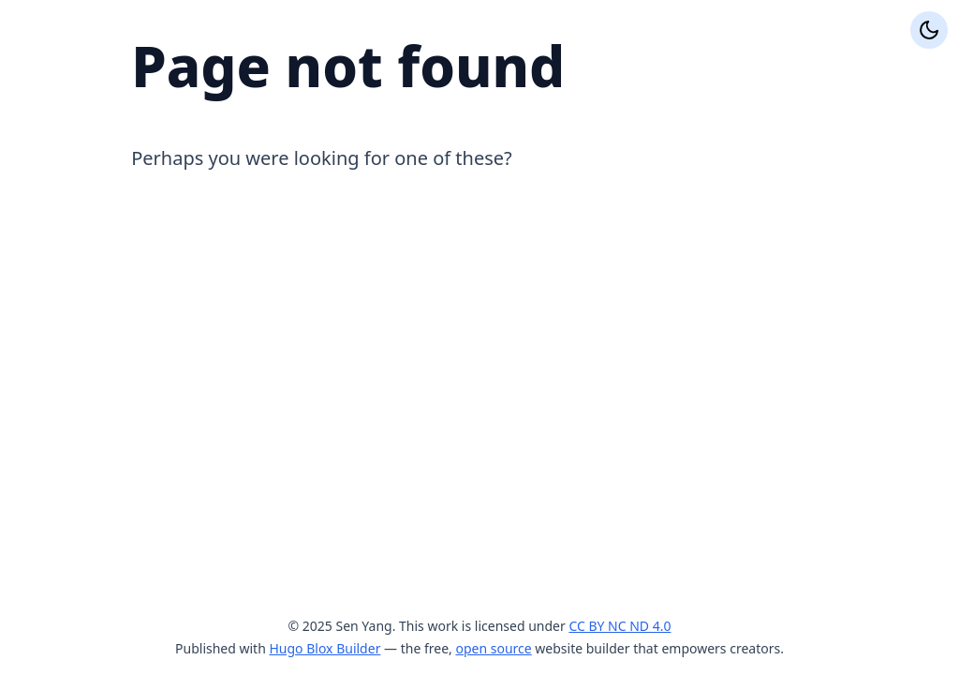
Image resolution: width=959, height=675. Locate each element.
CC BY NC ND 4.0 (619, 626)
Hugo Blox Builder (324, 648)
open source (493, 648)
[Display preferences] (929, 30)
